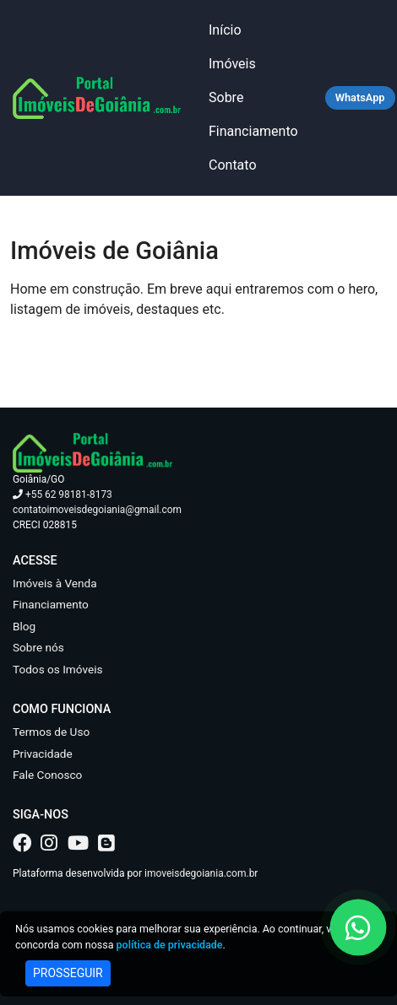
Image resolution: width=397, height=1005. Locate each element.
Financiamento (253, 131)
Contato (233, 165)
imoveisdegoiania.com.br (201, 873)
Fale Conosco (47, 774)
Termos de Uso (51, 731)
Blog (24, 626)
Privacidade (43, 753)
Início (225, 30)
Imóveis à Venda (55, 583)
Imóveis (232, 64)
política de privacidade (170, 944)
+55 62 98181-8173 (62, 494)
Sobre (226, 97)
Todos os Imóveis (57, 669)
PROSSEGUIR (68, 973)
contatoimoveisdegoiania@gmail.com (97, 510)
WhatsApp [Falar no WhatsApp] (360, 97)
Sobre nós (38, 647)
